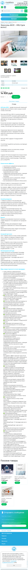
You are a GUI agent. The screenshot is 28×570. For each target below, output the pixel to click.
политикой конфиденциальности (15, 523)
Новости (4, 536)
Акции (3, 543)
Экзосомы (14, 22)
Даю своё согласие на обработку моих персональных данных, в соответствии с (14, 523)
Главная (2, 22)
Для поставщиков (7, 533)
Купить (16, 97)
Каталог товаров (8, 22)
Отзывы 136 (24, 88)
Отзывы (4, 538)
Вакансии (4, 541)
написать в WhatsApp (21, 7)
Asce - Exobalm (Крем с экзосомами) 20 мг (6, 477)
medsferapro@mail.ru (21, 5)
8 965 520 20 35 (22, 3)
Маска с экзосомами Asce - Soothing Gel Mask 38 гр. (20, 478)
